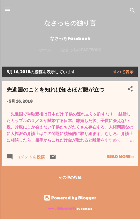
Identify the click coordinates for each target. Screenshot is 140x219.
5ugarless (84, 209)
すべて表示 (123, 71)
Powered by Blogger (70, 198)
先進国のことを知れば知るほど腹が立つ (56, 89)
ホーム (45, 50)
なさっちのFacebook (81, 50)
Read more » (119, 156)
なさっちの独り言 (70, 22)
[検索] (132, 11)
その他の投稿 (70, 177)
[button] (130, 90)
